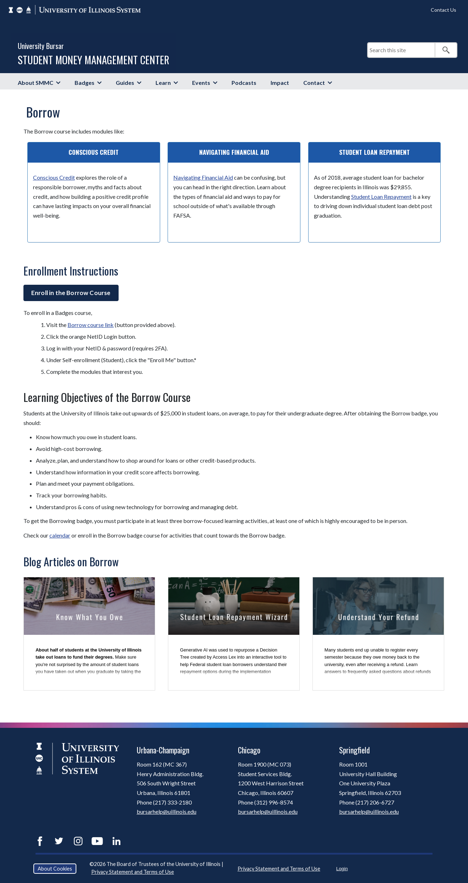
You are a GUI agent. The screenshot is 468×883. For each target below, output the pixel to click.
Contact (314, 82)
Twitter (58, 841)
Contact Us (443, 10)
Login (342, 868)
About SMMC (35, 82)
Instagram (78, 841)
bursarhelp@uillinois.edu (166, 811)
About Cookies (55, 869)
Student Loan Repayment (381, 196)
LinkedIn (116, 841)
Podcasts (244, 82)
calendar (59, 535)
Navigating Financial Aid (203, 177)
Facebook (39, 841)
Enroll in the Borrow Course (71, 292)
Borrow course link (90, 324)
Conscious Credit (54, 177)
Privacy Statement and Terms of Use (132, 872)
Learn (163, 82)
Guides (125, 82)
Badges (84, 82)
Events (201, 82)
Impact (280, 82)
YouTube (97, 841)
